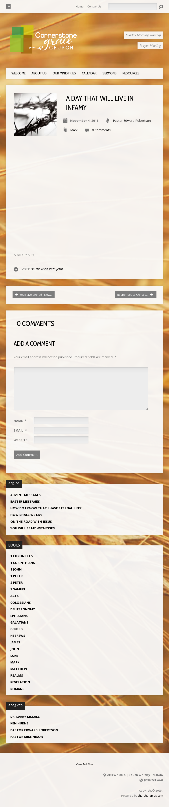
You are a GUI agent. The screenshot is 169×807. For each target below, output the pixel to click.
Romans (17, 689)
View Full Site (84, 764)
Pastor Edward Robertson (132, 120)
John (14, 649)
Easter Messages (25, 501)
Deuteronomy (22, 609)
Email (20, 430)
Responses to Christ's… (135, 295)
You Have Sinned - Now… (34, 295)
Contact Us (94, 6)
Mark (73, 130)
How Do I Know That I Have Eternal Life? (46, 508)
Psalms (16, 675)
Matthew (18, 669)
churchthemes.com (150, 796)
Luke (14, 656)
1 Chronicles (21, 556)
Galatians (19, 622)
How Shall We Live (26, 515)
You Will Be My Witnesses (32, 528)
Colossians (20, 602)
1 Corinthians (22, 563)
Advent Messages (25, 495)
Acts (14, 596)
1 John (16, 569)
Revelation (20, 682)
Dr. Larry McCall (25, 717)
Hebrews (17, 635)
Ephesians (19, 616)
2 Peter (16, 582)
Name (20, 421)
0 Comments (101, 130)
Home (80, 6)
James (15, 642)
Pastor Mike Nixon (26, 737)
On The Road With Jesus (47, 269)
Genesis (16, 629)
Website (20, 440)
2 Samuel (18, 589)
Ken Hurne (19, 723)
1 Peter (16, 576)
